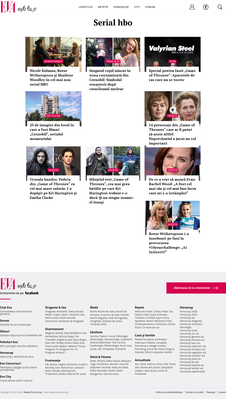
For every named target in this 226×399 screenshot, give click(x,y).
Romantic (62, 311)
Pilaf (169, 321)
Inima (111, 336)
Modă (94, 307)
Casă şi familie (145, 335)
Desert (150, 321)
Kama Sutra (51, 317)
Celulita (56, 370)
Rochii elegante (98, 318)
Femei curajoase (154, 352)
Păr (47, 364)
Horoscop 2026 (188, 311)
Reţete (139, 307)
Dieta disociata (98, 370)
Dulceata (162, 314)
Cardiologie (96, 345)
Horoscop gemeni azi (192, 336)
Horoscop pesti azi (190, 358)
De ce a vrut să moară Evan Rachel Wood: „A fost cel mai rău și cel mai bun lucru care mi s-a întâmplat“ (172, 186)
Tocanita (140, 317)
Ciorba (157, 311)
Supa (153, 314)
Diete (93, 361)
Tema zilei (112, 61)
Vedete (172, 115)
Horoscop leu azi (189, 362)
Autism (168, 352)
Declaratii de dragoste (71, 321)
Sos (171, 311)
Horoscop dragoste (191, 321)
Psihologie (122, 336)
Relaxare (126, 361)
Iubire (64, 314)
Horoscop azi (187, 317)
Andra (68, 342)
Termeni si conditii (195, 392)
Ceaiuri (104, 336)
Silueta (112, 370)
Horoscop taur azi (190, 343)
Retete (103, 6)
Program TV (52, 349)
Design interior (157, 345)
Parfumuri (72, 364)
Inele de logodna (117, 318)
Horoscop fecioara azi (192, 339)
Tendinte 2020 (98, 324)
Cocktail (150, 317)
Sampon (79, 367)
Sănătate (96, 332)
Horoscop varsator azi (192, 355)
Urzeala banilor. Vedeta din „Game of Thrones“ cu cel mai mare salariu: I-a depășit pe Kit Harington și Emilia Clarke (53, 188)
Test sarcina (118, 342)
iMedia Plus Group (33, 392)
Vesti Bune (150, 370)
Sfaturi (4, 331)
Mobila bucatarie (144, 339)
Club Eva (6, 307)
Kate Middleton (72, 333)
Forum (150, 6)
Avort (123, 345)
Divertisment (53, 61)
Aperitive (140, 321)
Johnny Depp (66, 336)
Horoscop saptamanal (192, 371)
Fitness (101, 361)
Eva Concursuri (10, 363)
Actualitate (142, 360)
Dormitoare (141, 345)
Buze (48, 370)
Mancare (140, 311)
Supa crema (162, 317)
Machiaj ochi (68, 370)
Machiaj (49, 367)
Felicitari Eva (9, 342)
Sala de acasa (111, 373)
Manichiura (67, 367)
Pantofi (125, 314)
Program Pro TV (69, 349)
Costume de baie (109, 314)
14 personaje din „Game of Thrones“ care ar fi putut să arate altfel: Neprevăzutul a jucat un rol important (172, 134)
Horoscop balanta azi (192, 365)
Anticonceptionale (100, 342)
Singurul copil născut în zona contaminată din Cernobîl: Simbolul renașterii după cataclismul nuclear (110, 79)
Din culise (53, 115)
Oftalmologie (111, 345)
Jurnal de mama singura (160, 349)
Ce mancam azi (150, 327)
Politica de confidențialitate (169, 392)
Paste (149, 311)
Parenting (140, 349)
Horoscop (121, 6)
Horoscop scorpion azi (192, 349)
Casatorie (74, 314)
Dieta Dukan (113, 361)
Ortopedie (108, 349)
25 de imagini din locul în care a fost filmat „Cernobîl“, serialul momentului (52, 132)
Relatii (48, 314)
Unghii (61, 364)
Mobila (151, 342)
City (137, 6)
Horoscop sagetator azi (193, 352)
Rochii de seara (106, 311)
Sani (57, 367)
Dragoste (50, 311)
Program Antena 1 (55, 352)
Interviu (151, 364)
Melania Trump (76, 346)
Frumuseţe (52, 360)
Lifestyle (86, 6)
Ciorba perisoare (144, 324)
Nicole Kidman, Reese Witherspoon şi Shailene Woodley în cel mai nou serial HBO (51, 77)
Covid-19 (162, 370)
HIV (100, 349)
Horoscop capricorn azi (193, 346)
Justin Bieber (59, 346)
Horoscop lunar (188, 330)
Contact (222, 392)
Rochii (53, 364)
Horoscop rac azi (189, 333)
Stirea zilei (162, 364)
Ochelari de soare (112, 321)
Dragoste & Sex (55, 307)
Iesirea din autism (150, 367)
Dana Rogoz (80, 339)
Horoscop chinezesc (191, 324)
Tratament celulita (55, 373)
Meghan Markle (54, 333)
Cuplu (56, 314)
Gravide (139, 352)
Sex (82, 314)
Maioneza (160, 321)
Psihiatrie (120, 349)
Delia (75, 342)
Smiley (60, 342)
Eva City (5, 376)
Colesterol (126, 339)
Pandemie (140, 373)
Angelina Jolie (64, 339)
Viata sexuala (75, 311)
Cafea (146, 314)
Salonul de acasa (76, 373)
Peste (165, 311)
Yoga (93, 364)
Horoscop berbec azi (191, 368)
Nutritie (106, 367)
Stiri (172, 61)
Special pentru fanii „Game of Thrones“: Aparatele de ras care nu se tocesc (172, 75)
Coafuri (83, 364)
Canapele (161, 342)
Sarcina (94, 336)
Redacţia (211, 392)
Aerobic (114, 364)
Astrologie (185, 327)
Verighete (95, 321)
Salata (138, 314)
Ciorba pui (161, 324)
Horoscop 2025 (188, 314)
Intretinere (103, 364)
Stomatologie (111, 339)
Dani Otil (50, 342)
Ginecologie (96, 339)
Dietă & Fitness (100, 357)
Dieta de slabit (120, 367)
